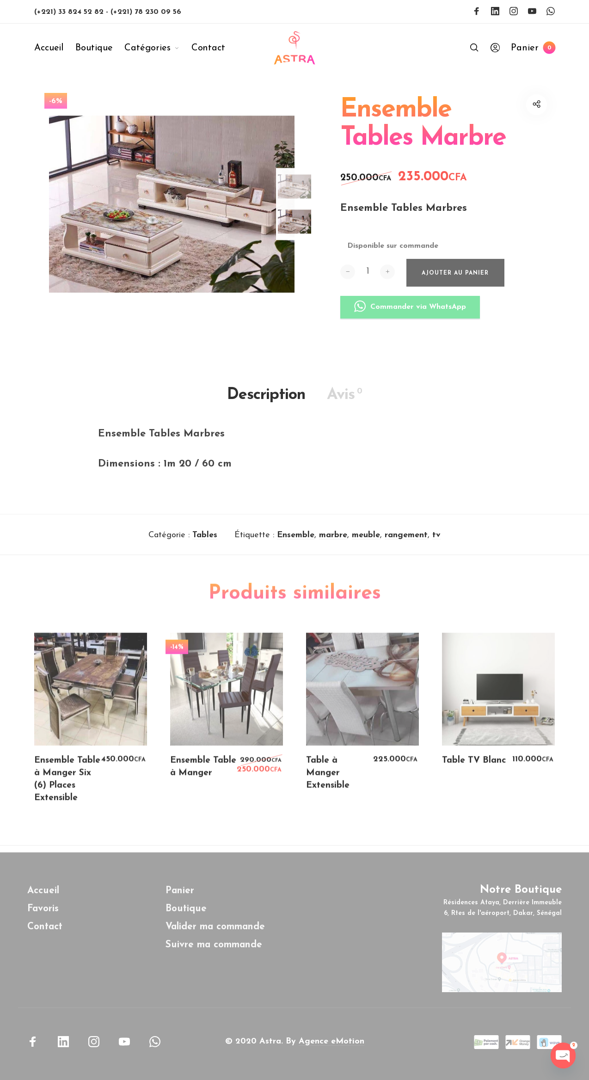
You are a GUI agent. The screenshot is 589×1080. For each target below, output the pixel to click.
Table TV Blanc (474, 768)
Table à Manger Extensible (328, 781)
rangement (406, 543)
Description (266, 403)
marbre (333, 543)
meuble (366, 543)
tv (436, 543)
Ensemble (295, 543)
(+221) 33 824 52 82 (70, 12)
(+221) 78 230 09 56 (145, 12)
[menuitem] (54, 48)
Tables (204, 543)
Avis (344, 403)
